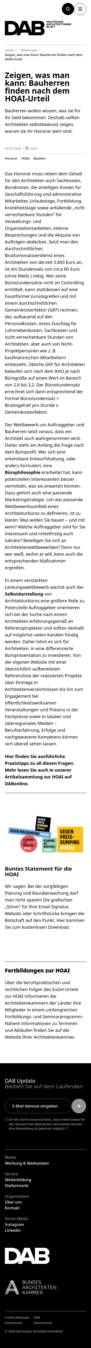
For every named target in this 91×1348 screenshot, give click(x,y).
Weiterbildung (18, 1179)
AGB (36, 1317)
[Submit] (79, 1106)
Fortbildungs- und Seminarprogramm (43, 1016)
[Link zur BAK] (45, 1287)
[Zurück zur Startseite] (38, 28)
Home (9, 50)
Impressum (13, 1323)
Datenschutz (42, 1323)
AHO (59, 371)
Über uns (13, 1202)
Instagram (14, 1224)
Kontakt (12, 1208)
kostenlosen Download (45, 927)
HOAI (26, 158)
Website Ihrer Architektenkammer (39, 1037)
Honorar (11, 158)
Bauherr (40, 158)
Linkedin (13, 1230)
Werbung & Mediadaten (27, 1163)
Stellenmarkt (17, 1185)
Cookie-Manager (17, 1317)
